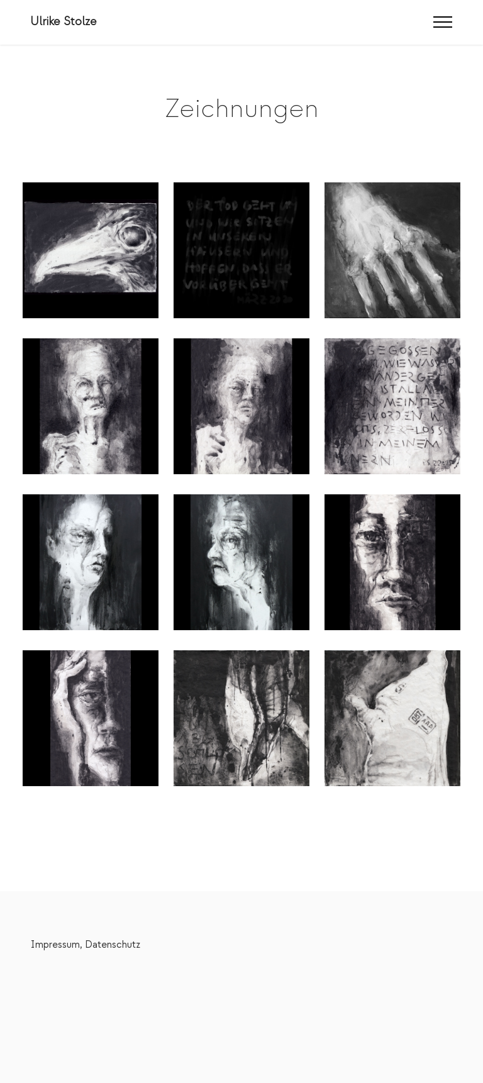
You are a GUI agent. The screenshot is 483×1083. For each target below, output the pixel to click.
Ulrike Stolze (63, 22)
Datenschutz (112, 944)
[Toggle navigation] (443, 22)
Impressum (55, 944)
